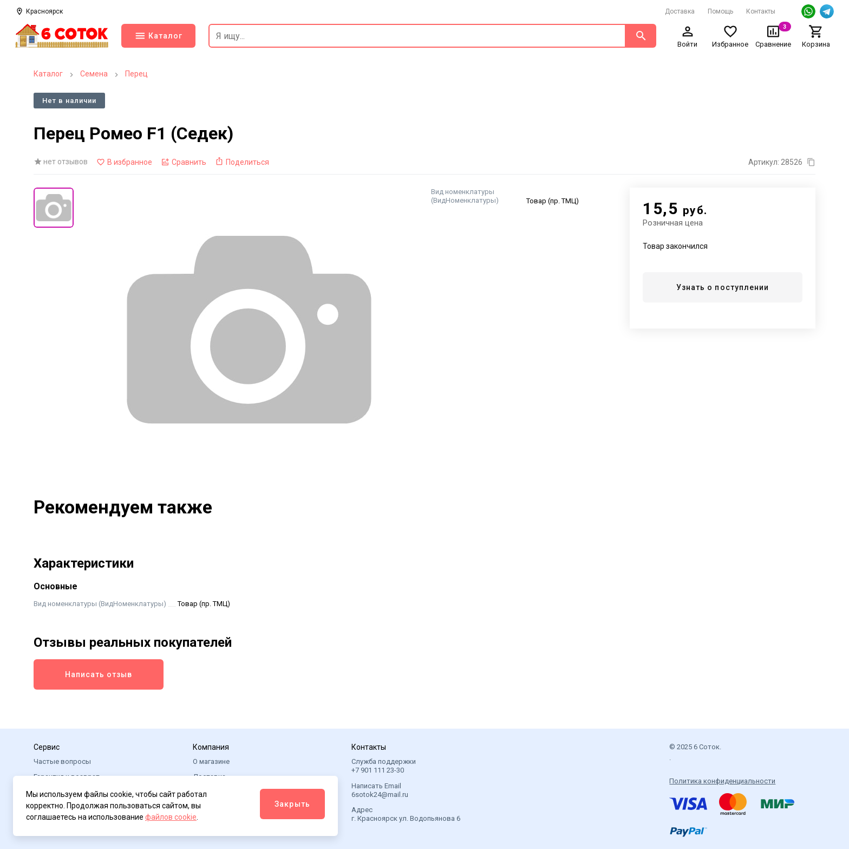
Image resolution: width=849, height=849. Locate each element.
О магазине (211, 761)
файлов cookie (171, 817)
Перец (136, 73)
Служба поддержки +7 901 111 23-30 (383, 765)
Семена (94, 73)
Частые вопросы (62, 761)
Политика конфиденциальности (722, 781)
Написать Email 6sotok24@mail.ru (379, 790)
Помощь (720, 11)
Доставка (680, 11)
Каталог (48, 73)
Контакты (760, 11)
